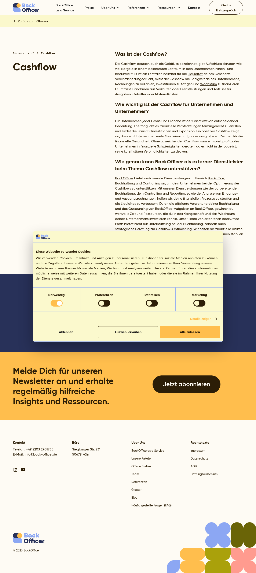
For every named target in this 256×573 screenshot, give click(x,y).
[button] (110, 7)
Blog (134, 497)
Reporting (177, 193)
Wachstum (208, 84)
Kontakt (194, 7)
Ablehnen (66, 332)
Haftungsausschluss (204, 474)
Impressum (198, 451)
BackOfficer (124, 178)
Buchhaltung (125, 183)
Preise (89, 7)
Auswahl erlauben (128, 332)
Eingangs (229, 193)
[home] (32, 7)
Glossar (136, 490)
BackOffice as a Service (65, 7)
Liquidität (195, 74)
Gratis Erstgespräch (226, 7)
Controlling (151, 183)
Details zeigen (200, 319)
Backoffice (216, 178)
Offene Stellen (141, 466)
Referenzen (139, 482)
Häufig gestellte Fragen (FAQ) (151, 505)
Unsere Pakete (141, 458)
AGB (194, 466)
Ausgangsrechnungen (139, 198)
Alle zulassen (190, 332)
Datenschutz (199, 458)
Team (135, 474)
